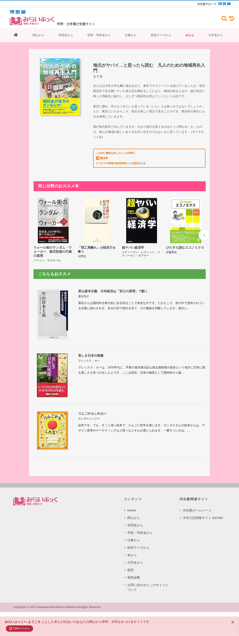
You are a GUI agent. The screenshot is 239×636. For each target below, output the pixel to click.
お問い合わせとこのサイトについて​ (148, 587)
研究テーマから (161, 35)
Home (131, 510)
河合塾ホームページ (197, 510)
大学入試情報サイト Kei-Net (203, 518)
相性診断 (133, 577)
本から (189, 35)
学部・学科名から (99, 35)
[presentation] (204, 235)
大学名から (215, 35)
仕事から (131, 35)
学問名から (65, 35)
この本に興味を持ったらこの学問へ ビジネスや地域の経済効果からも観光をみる (121, 158)
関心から (38, 35)
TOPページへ (19, 628)
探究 (130, 570)
